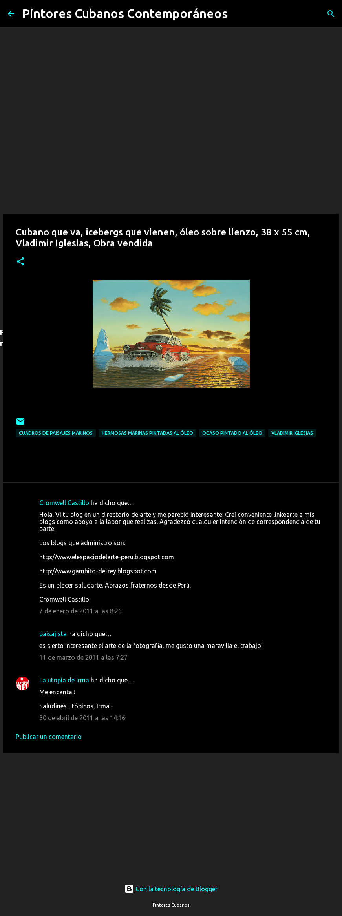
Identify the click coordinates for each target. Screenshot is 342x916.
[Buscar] (238, 13)
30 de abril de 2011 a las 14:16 (82, 717)
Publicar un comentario (49, 736)
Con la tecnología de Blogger (171, 888)
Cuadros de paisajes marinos (56, 433)
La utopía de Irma (64, 680)
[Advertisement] (171, 811)
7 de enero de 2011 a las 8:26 (80, 611)
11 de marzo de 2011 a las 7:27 (83, 657)
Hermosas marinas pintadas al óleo (147, 433)
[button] (20, 262)
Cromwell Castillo (64, 502)
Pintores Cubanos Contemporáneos (125, 13)
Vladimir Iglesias (292, 433)
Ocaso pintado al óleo (232, 433)
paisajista (53, 633)
